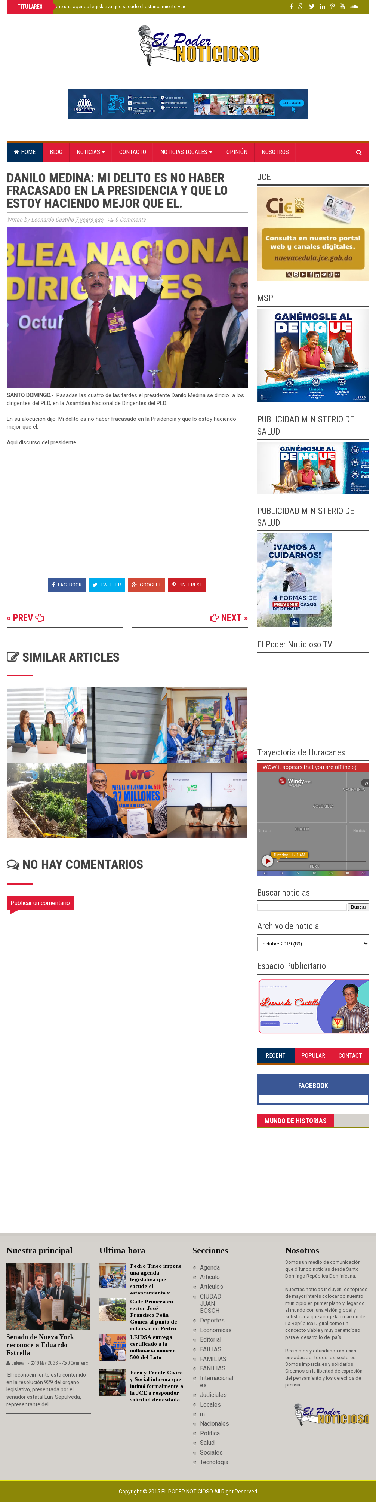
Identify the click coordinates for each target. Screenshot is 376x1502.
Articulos (211, 1286)
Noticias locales (186, 152)
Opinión (236, 152)
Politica (210, 1433)
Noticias (91, 152)
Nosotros (275, 152)
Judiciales (213, 1394)
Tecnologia (214, 1462)
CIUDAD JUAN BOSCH (210, 1303)
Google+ (146, 585)
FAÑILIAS (212, 1368)
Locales (210, 1404)
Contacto (132, 152)
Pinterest (187, 585)
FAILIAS (210, 1349)
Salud (207, 1442)
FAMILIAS (213, 1358)
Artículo (210, 1277)
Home (25, 152)
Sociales (211, 1452)
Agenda (210, 1267)
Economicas (216, 1330)
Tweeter (107, 585)
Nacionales (214, 1423)
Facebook (67, 585)
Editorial (210, 1339)
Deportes (212, 1320)
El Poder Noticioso (187, 1492)
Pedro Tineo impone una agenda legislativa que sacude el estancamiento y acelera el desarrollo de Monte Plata (137, 6)
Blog (56, 152)
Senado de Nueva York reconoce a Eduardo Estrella (40, 1344)
